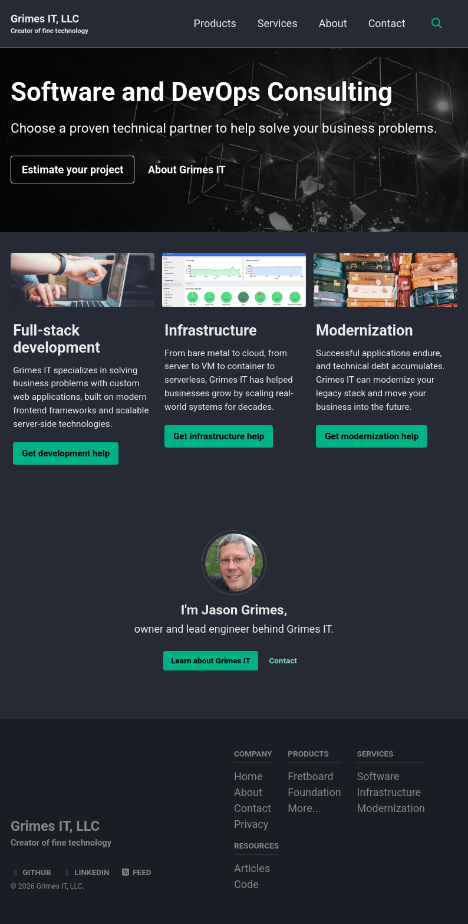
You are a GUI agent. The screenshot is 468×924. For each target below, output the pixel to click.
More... (304, 808)
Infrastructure (389, 792)
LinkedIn (85, 872)
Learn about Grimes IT (211, 660)
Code (246, 884)
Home (248, 776)
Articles (252, 868)
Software (378, 776)
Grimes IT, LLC (49, 24)
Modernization (391, 808)
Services (278, 23)
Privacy (251, 824)
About (333, 23)
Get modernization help (371, 436)
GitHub (31, 872)
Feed (136, 872)
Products (215, 23)
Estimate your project (72, 169)
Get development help (66, 453)
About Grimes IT (187, 169)
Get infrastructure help (218, 436)
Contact (387, 23)
